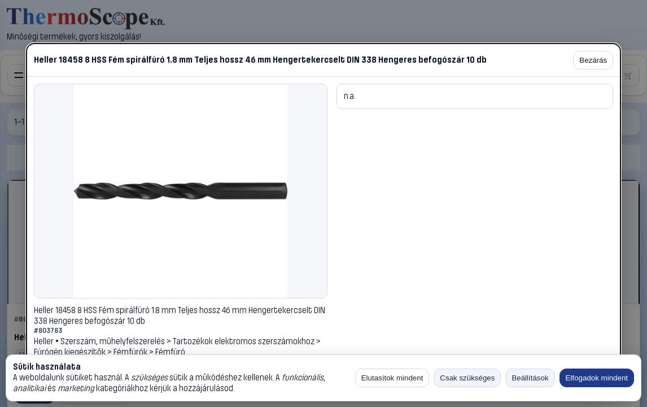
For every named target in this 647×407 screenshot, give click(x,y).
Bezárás (593, 60)
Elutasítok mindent (392, 378)
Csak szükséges (467, 378)
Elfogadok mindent (597, 378)
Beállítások (530, 378)
